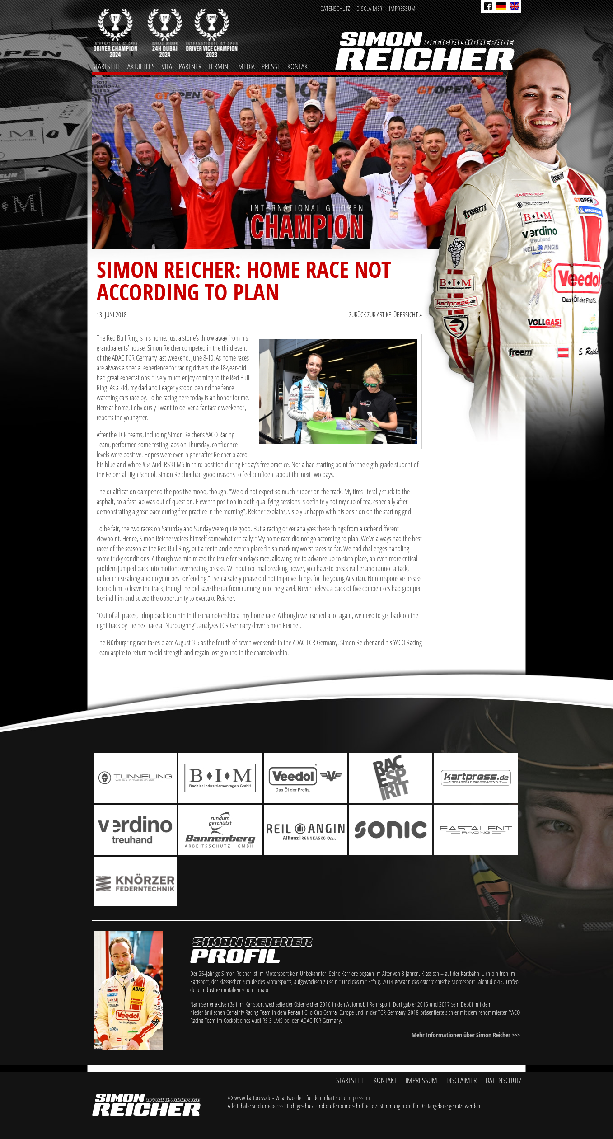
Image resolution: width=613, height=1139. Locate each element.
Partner (190, 66)
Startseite (106, 66)
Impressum (402, 8)
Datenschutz (335, 8)
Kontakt (298, 66)
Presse (271, 66)
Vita (167, 66)
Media (246, 66)
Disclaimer (369, 8)
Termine (219, 66)
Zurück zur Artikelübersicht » (385, 314)
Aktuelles (141, 66)
